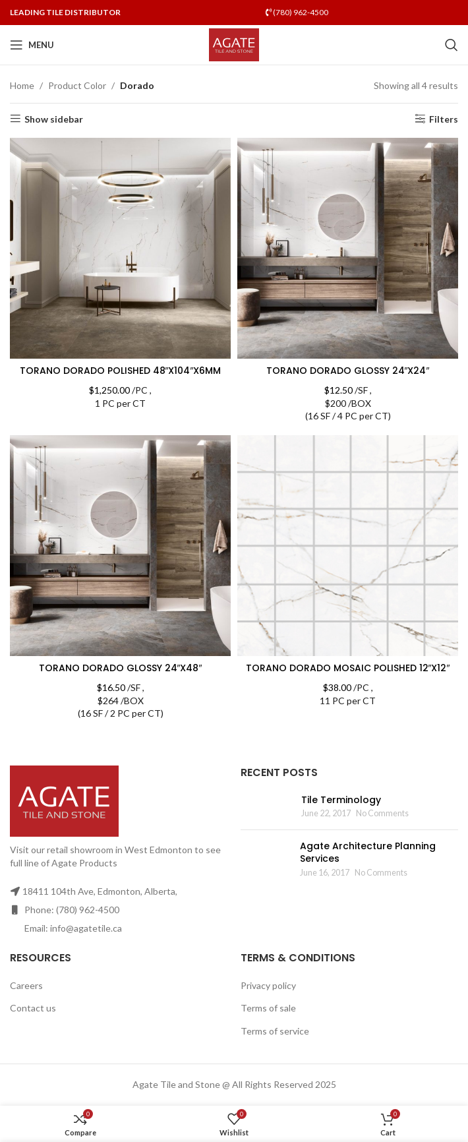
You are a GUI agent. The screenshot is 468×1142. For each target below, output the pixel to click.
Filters (443, 118)
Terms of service (275, 1031)
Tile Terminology (341, 799)
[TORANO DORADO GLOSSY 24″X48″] (120, 545)
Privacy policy (268, 985)
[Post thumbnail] (266, 807)
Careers (26, 985)
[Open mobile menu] (32, 45)
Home (22, 85)
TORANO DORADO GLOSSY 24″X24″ (348, 370)
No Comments (382, 813)
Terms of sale (268, 1007)
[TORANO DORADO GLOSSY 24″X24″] (347, 248)
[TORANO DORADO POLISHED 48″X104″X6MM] (120, 248)
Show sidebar (53, 118)
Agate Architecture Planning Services (368, 852)
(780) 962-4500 (297, 12)
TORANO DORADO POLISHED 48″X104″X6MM (120, 370)
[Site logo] (234, 43)
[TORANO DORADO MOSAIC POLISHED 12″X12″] (347, 545)
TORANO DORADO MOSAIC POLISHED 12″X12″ (348, 668)
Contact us (33, 1007)
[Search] (451, 45)
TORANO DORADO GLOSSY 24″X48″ (120, 668)
